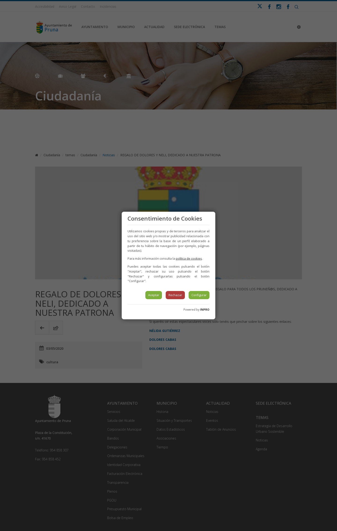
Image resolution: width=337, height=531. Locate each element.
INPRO (204, 310)
